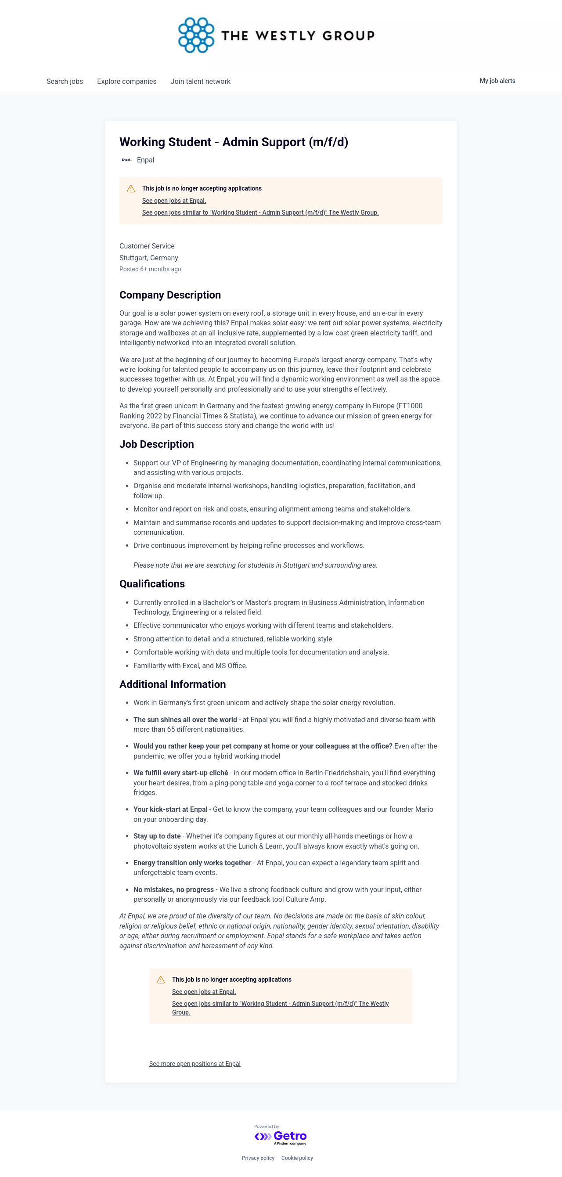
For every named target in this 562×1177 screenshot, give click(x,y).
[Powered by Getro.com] (281, 1135)
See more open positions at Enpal (195, 1063)
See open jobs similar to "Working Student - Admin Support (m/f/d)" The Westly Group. (260, 212)
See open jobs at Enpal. (174, 200)
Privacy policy (258, 1158)
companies (126, 81)
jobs (65, 81)
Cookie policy (297, 1158)
